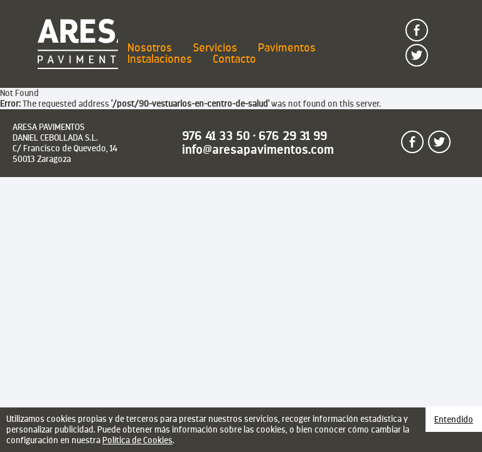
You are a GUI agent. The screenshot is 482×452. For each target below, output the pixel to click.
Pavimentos (287, 47)
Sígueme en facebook (427, 25)
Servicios (215, 47)
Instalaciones (159, 59)
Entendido (453, 419)
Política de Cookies (137, 440)
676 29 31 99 (293, 136)
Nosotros (149, 47)
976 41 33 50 (216, 136)
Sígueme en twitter (427, 50)
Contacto (234, 59)
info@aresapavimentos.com (258, 149)
